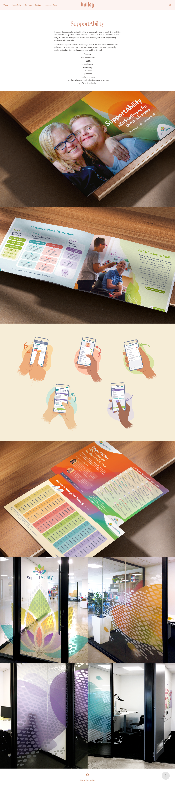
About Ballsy (17, 5)
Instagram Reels (51, 5)
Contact (38, 5)
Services (28, 5)
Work (5, 5)
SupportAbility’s (68, 32)
